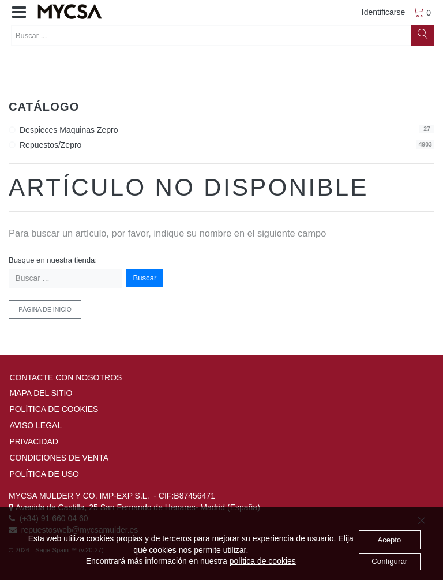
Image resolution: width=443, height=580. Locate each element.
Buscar (145, 278)
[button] (19, 12)
